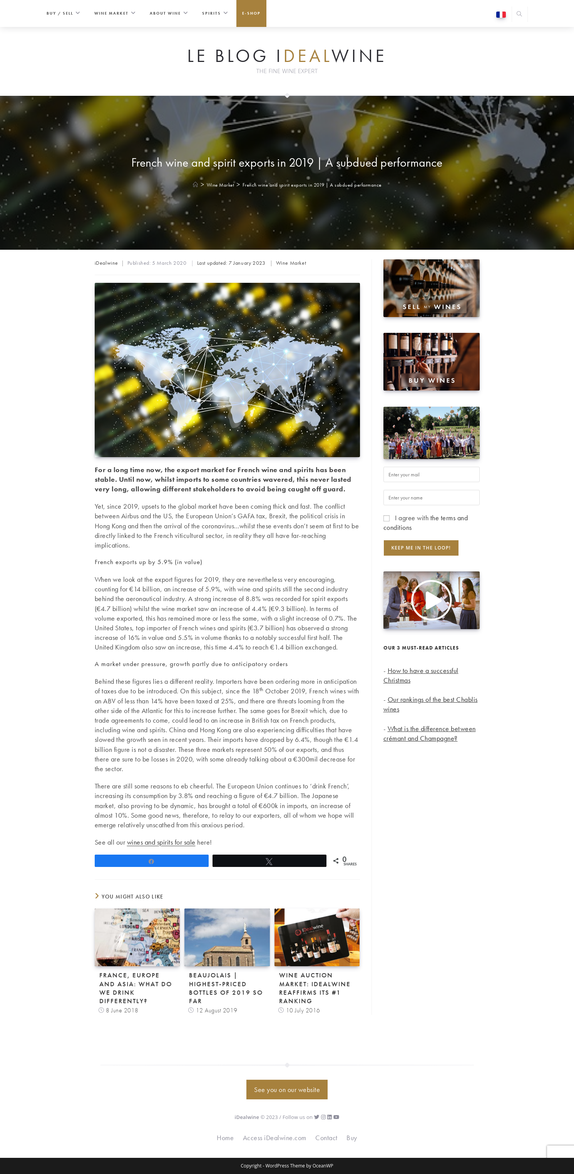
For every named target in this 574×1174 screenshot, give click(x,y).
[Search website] (519, 15)
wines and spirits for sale (161, 842)
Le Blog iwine (287, 56)
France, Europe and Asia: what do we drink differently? (135, 988)
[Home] (196, 185)
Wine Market (291, 262)
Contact (326, 1137)
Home (225, 1137)
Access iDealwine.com (274, 1137)
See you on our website (287, 1089)
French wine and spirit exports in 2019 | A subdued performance (312, 185)
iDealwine (106, 262)
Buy (351, 1137)
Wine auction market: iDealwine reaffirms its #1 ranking (315, 988)
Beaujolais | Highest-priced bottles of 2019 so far (226, 988)
